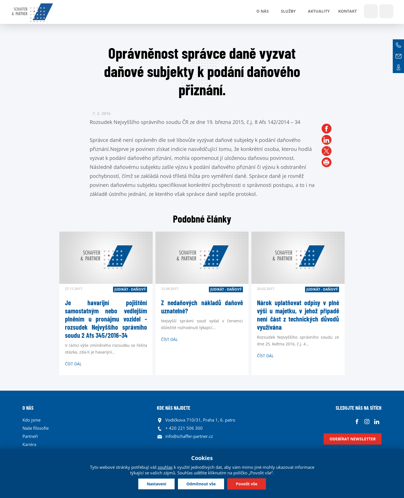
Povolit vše (246, 483)
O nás (262, 11)
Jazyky (386, 11)
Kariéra (29, 444)
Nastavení (156, 483)
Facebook (357, 421)
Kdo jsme (31, 420)
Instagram (367, 421)
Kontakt (347, 11)
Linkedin (377, 421)
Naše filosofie (35, 428)
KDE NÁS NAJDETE (173, 408)
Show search (371, 11)
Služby (288, 11)
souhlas (165, 467)
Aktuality (319, 11)
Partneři (30, 436)
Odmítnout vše (201, 483)
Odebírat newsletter (352, 439)
